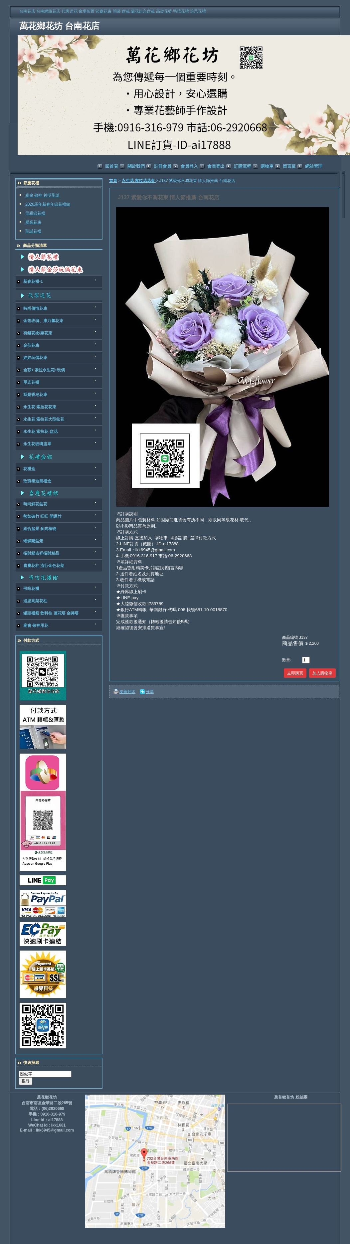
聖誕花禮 (33, 231)
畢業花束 (33, 222)
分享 (150, 691)
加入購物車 (322, 673)
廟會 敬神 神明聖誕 (42, 195)
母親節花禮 (35, 213)
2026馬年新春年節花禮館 (47, 204)
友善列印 (127, 691)
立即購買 (295, 673)
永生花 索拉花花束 (139, 180)
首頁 (113, 180)
